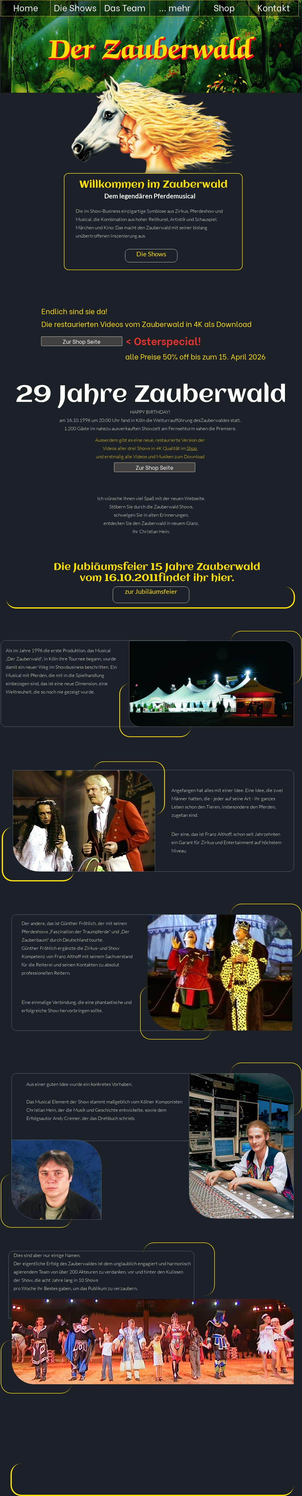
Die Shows (151, 254)
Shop (192, 448)
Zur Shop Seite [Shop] (81, 341)
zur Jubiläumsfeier (151, 591)
